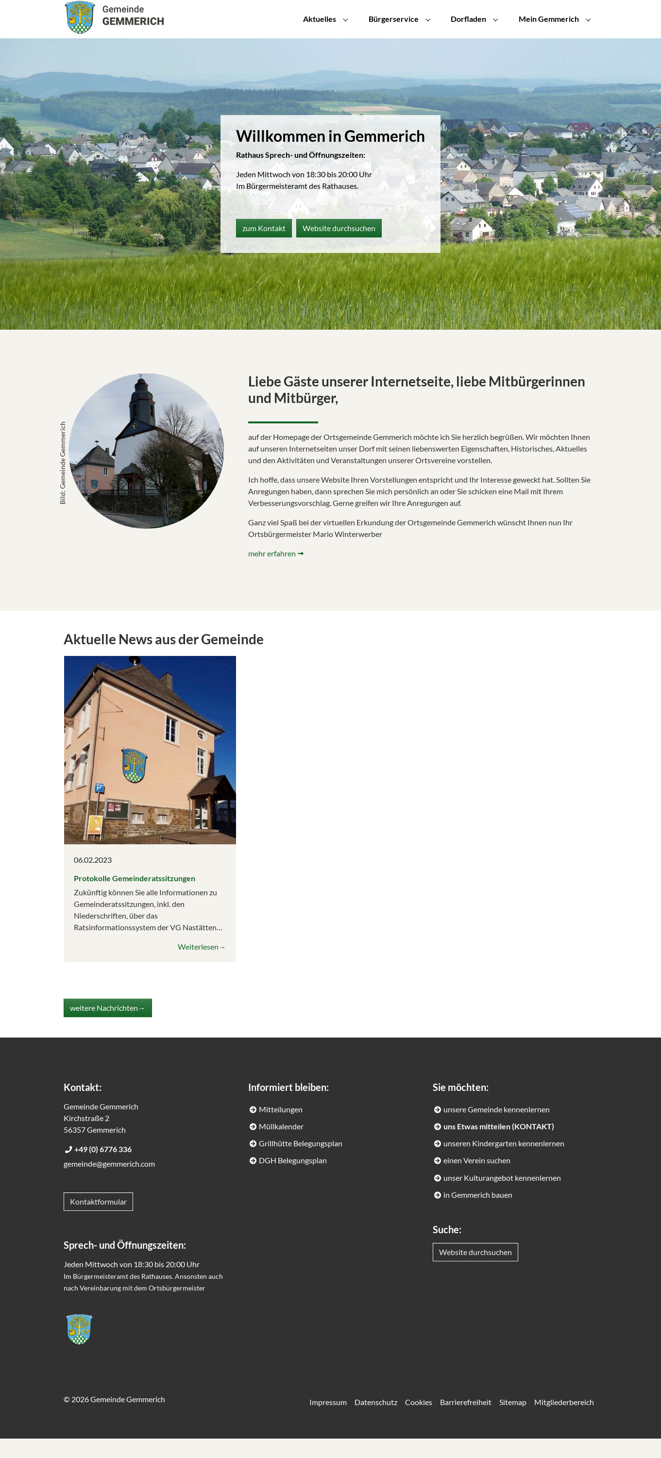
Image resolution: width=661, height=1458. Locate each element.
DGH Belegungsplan (293, 1179)
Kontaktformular (98, 1220)
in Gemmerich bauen (477, 1214)
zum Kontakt (264, 247)
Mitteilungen (281, 1128)
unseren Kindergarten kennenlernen (503, 1162)
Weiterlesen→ (202, 966)
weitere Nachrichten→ (108, 1027)
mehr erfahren (272, 572)
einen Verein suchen (476, 1179)
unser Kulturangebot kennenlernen (502, 1197)
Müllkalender (281, 1145)
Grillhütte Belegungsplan (300, 1162)
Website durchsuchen (339, 247)
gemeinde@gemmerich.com (109, 1183)
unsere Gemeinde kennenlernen (496, 1128)
